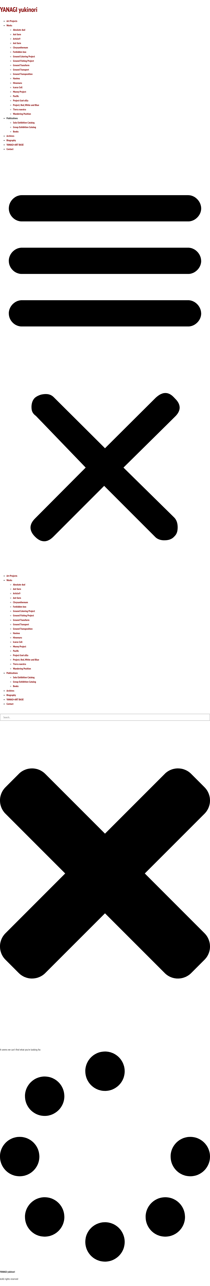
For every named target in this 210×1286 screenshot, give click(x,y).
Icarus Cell (17, 87)
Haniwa (16, 78)
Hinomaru (17, 82)
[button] (105, 362)
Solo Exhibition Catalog (24, 122)
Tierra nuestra (19, 109)
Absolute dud (19, 29)
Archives (10, 135)
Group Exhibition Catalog (24, 127)
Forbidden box (19, 51)
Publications (12, 118)
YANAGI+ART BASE (15, 144)
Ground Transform (21, 65)
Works (9, 25)
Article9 (16, 38)
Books (16, 131)
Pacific (16, 96)
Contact (9, 149)
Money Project (19, 91)
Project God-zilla (20, 100)
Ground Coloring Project (24, 56)
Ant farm (17, 34)
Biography (11, 140)
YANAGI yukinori (18, 9)
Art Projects (11, 21)
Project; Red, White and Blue (26, 105)
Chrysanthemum (20, 47)
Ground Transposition (22, 74)
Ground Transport (21, 69)
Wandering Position (22, 113)
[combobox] (105, 717)
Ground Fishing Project (23, 60)
